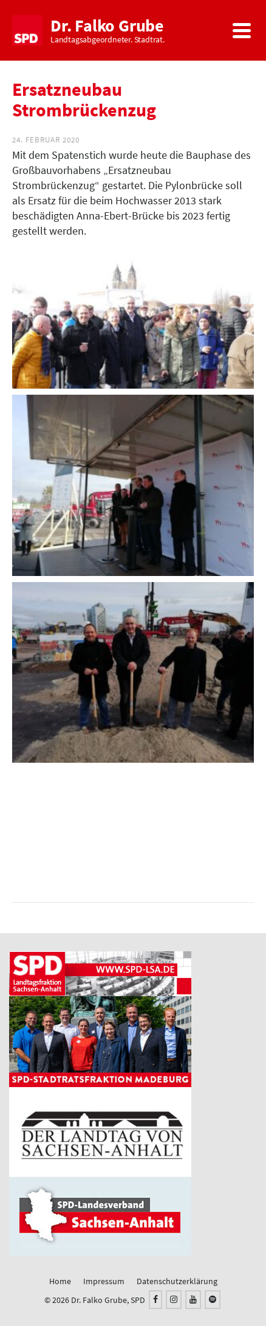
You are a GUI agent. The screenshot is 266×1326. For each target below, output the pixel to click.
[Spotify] (212, 1299)
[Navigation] (242, 30)
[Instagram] (174, 1299)
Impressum (103, 1281)
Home (60, 1281)
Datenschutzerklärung (177, 1281)
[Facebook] (155, 1299)
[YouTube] (193, 1299)
